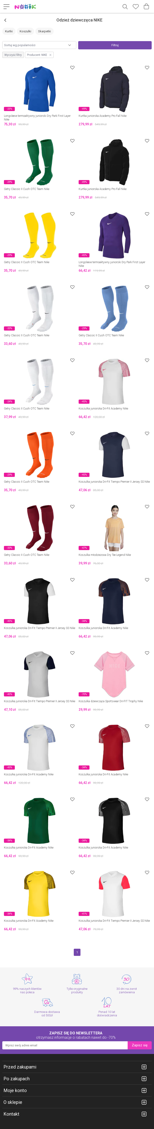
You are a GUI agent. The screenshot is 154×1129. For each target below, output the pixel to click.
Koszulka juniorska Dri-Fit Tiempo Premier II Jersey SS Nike (114, 481)
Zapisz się (140, 1045)
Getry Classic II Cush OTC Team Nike (26, 189)
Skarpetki (44, 31)
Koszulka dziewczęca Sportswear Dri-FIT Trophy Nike (111, 701)
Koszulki (25, 31)
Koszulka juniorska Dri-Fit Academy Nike (103, 408)
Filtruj (115, 45)
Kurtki (9, 31)
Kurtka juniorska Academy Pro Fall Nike (102, 115)
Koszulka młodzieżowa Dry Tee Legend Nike (105, 555)
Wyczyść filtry (13, 55)
